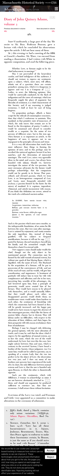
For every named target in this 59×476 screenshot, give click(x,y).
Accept (50, 450)
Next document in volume (46, 29)
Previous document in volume (14, 29)
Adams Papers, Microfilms (23, 416)
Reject (50, 457)
